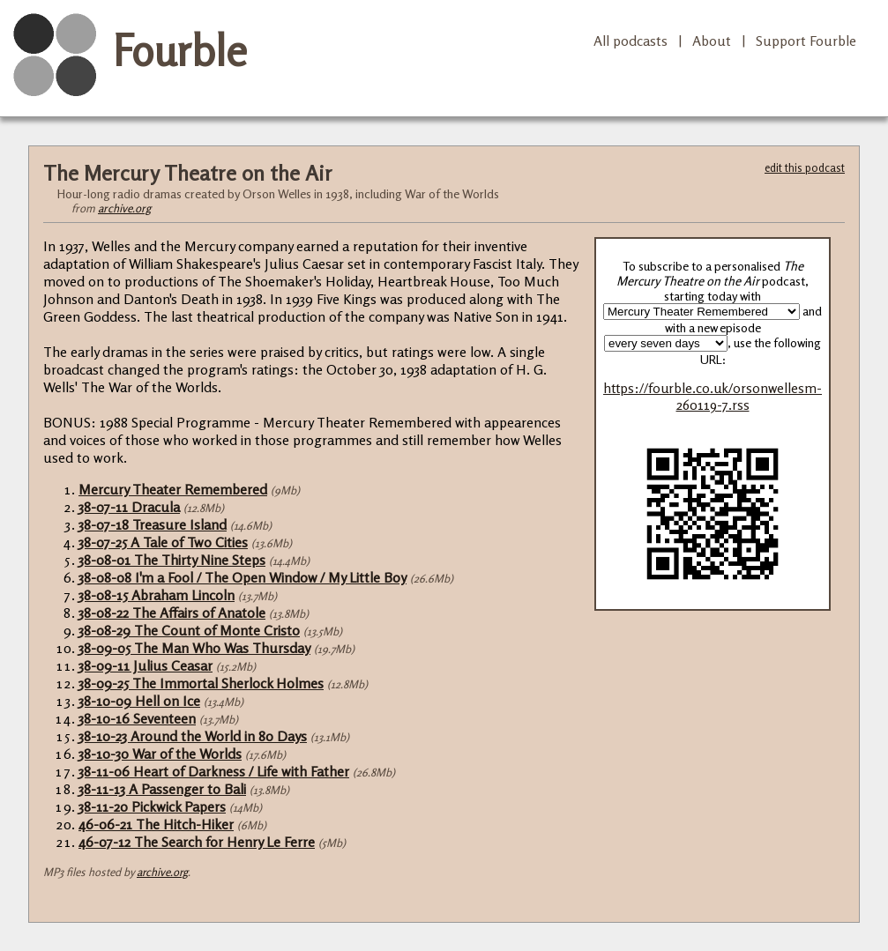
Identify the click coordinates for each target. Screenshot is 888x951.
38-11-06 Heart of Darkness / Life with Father (213, 771)
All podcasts (630, 40)
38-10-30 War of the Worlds (160, 753)
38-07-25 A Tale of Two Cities (163, 542)
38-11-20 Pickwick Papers (152, 806)
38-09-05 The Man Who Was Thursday (194, 648)
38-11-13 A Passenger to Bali (162, 789)
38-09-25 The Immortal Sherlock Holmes (201, 683)
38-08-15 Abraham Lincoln (156, 595)
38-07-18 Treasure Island (152, 524)
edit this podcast (805, 167)
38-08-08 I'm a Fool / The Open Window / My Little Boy (242, 577)
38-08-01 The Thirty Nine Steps (171, 559)
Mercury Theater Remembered (172, 489)
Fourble (180, 50)
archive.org (124, 208)
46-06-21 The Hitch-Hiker (156, 824)
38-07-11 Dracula (129, 507)
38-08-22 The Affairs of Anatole (171, 612)
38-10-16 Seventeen (137, 718)
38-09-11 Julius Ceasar (145, 665)
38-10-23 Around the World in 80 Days (192, 736)
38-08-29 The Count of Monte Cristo (189, 630)
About (711, 40)
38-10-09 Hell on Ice (139, 701)
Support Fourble (806, 40)
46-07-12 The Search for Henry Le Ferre (196, 842)
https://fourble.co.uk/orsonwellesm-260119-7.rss (712, 396)
